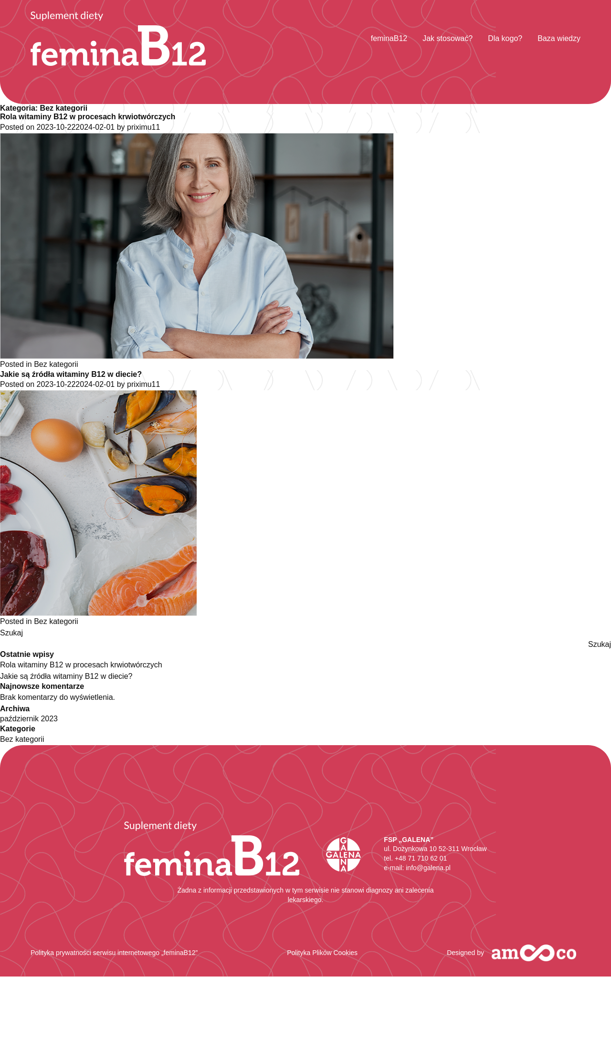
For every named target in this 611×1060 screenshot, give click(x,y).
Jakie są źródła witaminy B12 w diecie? (71, 374)
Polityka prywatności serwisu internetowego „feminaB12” (114, 953)
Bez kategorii (56, 364)
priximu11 (143, 127)
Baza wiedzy (558, 38)
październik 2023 (29, 719)
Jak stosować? (447, 38)
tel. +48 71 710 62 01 (415, 858)
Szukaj (11, 633)
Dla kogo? (505, 38)
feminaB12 (389, 38)
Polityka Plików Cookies (322, 953)
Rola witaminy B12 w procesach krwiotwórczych (87, 117)
